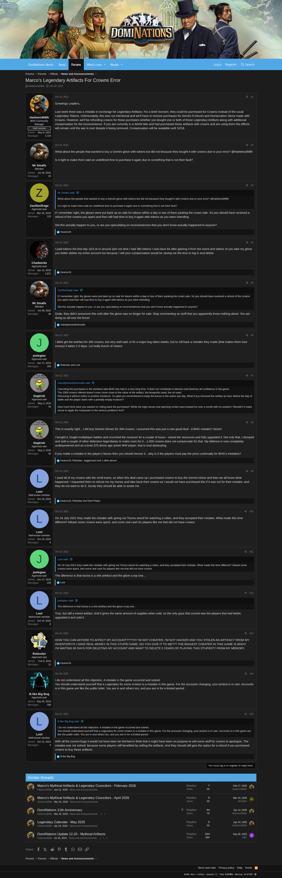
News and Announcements (65, 789)
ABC (226, 837)
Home (248, 867)
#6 (252, 335)
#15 (251, 714)
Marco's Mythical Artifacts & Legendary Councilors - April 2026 (65, 798)
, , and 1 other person (88, 460)
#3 (252, 185)
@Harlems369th (242, 151)
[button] (105, 64)
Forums (76, 64)
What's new (94, 64)
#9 (252, 471)
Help (239, 867)
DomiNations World (40, 64)
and (70, 365)
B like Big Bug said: (69, 721)
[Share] (247, 97)
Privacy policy (226, 867)
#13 (251, 633)
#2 (252, 145)
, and (80, 500)
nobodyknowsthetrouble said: (74, 382)
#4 (252, 242)
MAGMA (224, 801)
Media (114, 64)
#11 (251, 551)
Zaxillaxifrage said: (68, 290)
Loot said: (63, 559)
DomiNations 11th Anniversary (41, 810)
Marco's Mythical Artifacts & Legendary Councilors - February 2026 (68, 786)
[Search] (248, 64)
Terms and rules (207, 867)
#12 (251, 593)
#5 (252, 282)
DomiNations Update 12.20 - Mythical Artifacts (53, 834)
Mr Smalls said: (66, 192)
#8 (252, 422)
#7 (252, 375)
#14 (251, 673)
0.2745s (229, 874)
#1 (252, 97)
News (62, 64)
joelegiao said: (66, 600)
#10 (251, 511)
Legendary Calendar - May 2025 (43, 822)
